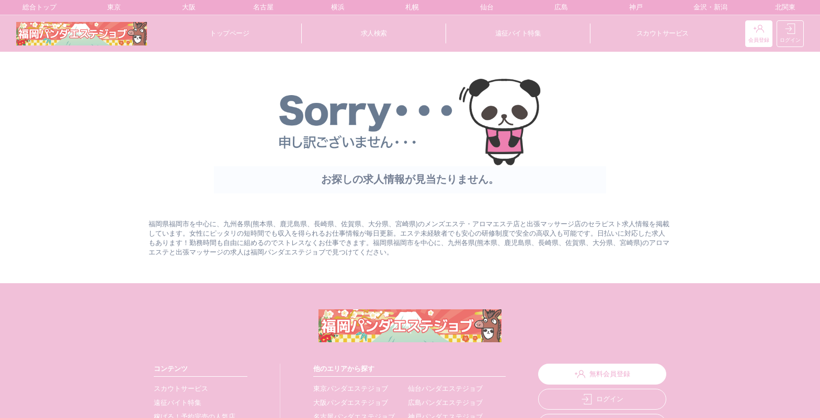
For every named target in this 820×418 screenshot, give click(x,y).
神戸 (633, 7)
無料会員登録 (598, 374)
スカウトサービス (662, 33)
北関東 (782, 7)
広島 (559, 7)
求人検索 (374, 33)
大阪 (186, 7)
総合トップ (37, 7)
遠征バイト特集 (518, 33)
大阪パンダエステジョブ (347, 403)
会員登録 (758, 34)
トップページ (229, 33)
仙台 (484, 7)
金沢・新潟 (708, 7)
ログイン (790, 34)
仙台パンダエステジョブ (439, 388)
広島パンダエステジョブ (439, 403)
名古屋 (261, 7)
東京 (111, 7)
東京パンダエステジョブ (347, 388)
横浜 (335, 7)
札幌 (410, 7)
